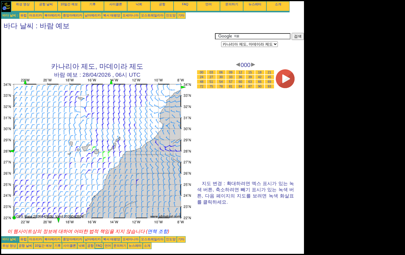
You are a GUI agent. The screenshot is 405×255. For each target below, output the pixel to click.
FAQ (185, 4)
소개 (278, 4)
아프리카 (35, 15)
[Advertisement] (108, 46)
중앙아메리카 (72, 15)
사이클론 (115, 4)
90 (260, 86)
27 (211, 77)
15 (250, 72)
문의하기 (231, 4)
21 (269, 72)
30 (221, 77)
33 (231, 77)
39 (250, 77)
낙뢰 (139, 4)
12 (240, 72)
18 (260, 72)
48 (202, 81)
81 (231, 86)
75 (211, 86)
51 (211, 81)
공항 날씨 (46, 4)
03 (211, 72)
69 (269, 81)
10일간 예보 (69, 4)
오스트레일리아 (152, 15)
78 (221, 86)
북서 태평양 (111, 15)
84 (240, 86)
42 (260, 77)
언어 (208, 4)
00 (202, 72)
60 (240, 81)
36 (240, 77)
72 (202, 86)
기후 (92, 4)
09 (231, 72)
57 (231, 81)
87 (250, 86)
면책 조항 (157, 231)
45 (269, 77)
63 (250, 81)
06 (221, 72)
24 (202, 77)
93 (269, 86)
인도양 (171, 15)
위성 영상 (23, 4)
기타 (181, 15)
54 (221, 81)
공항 (162, 4)
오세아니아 (130, 15)
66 (260, 81)
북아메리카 (52, 15)
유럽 (23, 15)
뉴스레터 (254, 4)
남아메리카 (93, 15)
